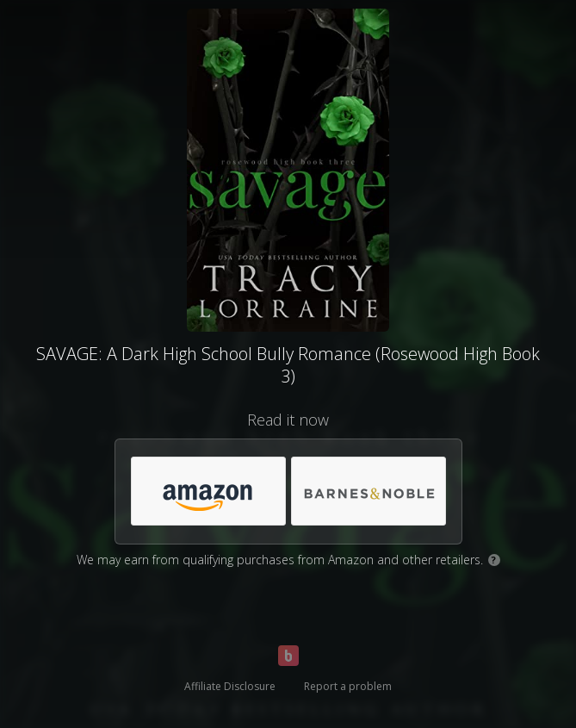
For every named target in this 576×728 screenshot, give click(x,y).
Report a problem (348, 686)
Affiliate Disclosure (230, 686)
